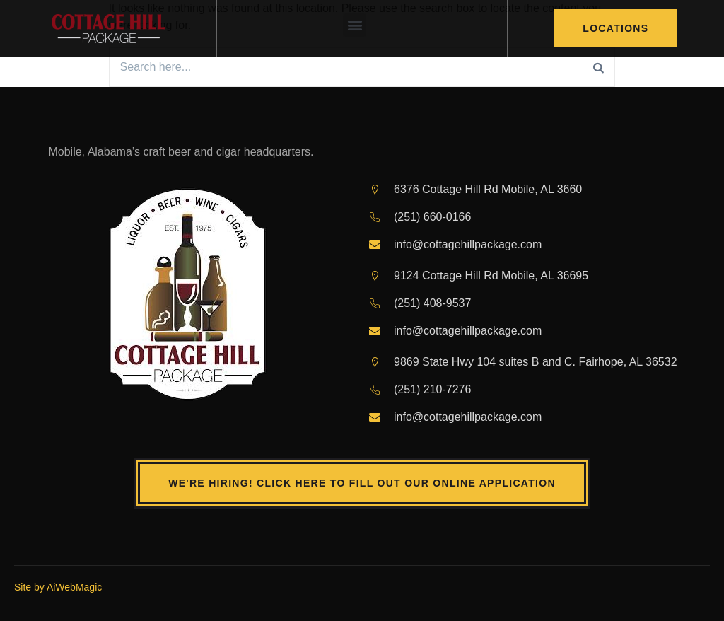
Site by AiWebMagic (58, 587)
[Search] (599, 67)
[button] (354, 25)
